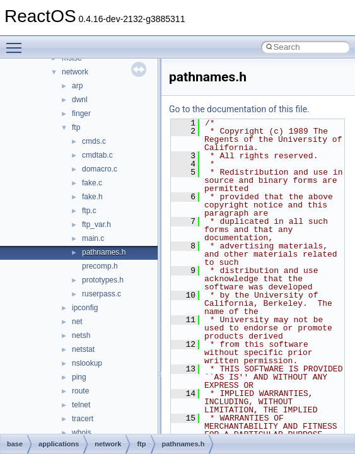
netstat (83, 349)
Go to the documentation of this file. (239, 109)
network (75, 71)
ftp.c (89, 210)
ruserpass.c (101, 293)
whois (81, 432)
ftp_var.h (96, 224)
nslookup (87, 363)
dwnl (80, 99)
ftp (76, 127)
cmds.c (94, 141)
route (80, 391)
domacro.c (99, 169)
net (77, 321)
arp (77, 85)
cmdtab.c (97, 155)
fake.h (92, 196)
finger (81, 113)
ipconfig (85, 307)
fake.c (92, 182)
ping (79, 377)
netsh (81, 335)
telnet (81, 404)
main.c (93, 238)
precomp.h (100, 266)
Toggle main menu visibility (17, 42)
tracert (82, 418)
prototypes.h (103, 280)
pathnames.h (103, 252)
